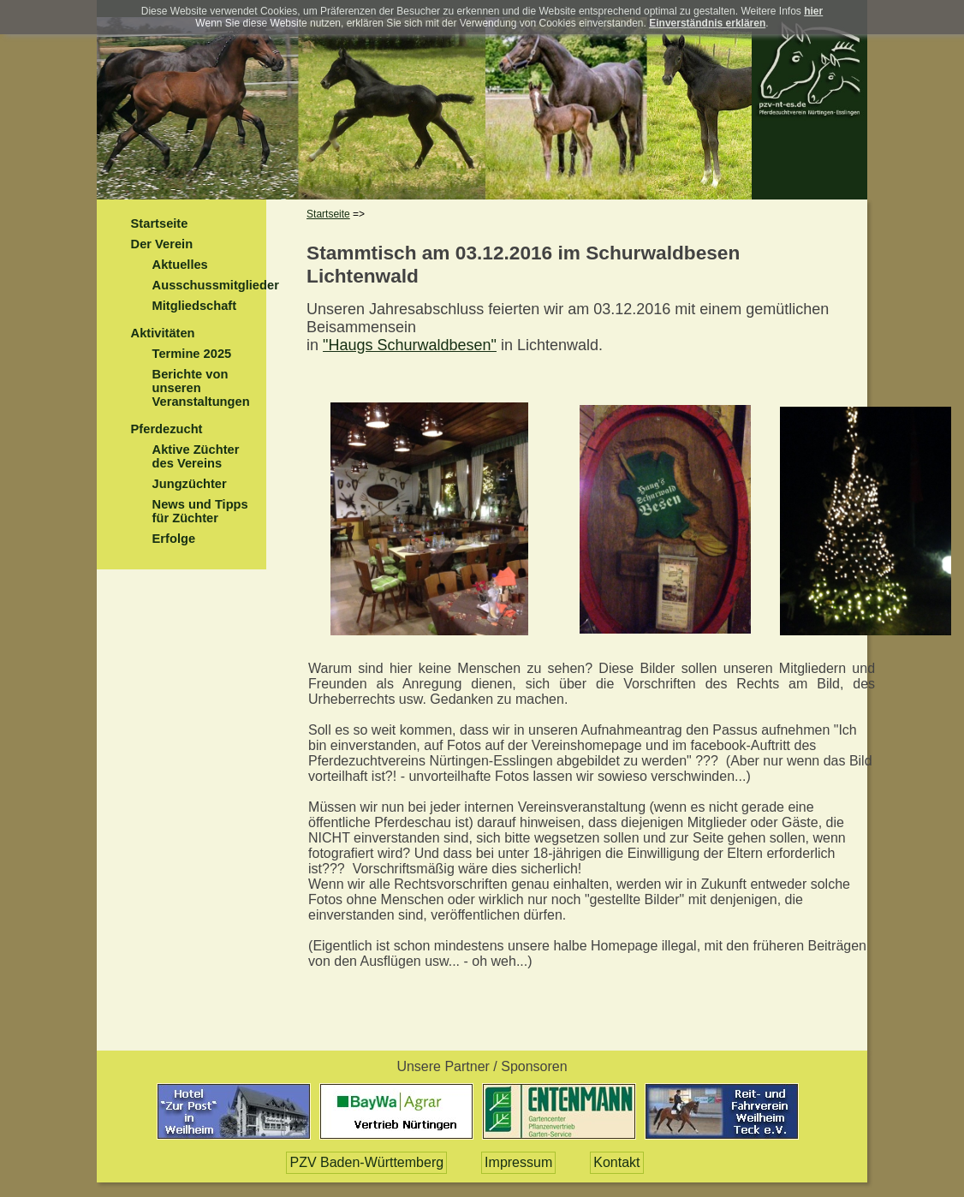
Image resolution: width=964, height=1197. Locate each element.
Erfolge (174, 538)
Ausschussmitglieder (215, 285)
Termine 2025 (192, 353)
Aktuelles (180, 264)
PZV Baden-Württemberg (366, 1162)
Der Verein (162, 244)
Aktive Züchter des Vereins (196, 456)
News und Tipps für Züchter (200, 511)
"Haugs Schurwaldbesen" (410, 345)
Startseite (159, 223)
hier (813, 11)
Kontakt (616, 1162)
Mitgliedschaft (194, 306)
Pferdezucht (167, 429)
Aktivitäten (163, 333)
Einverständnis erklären (707, 23)
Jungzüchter (189, 484)
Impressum (518, 1162)
